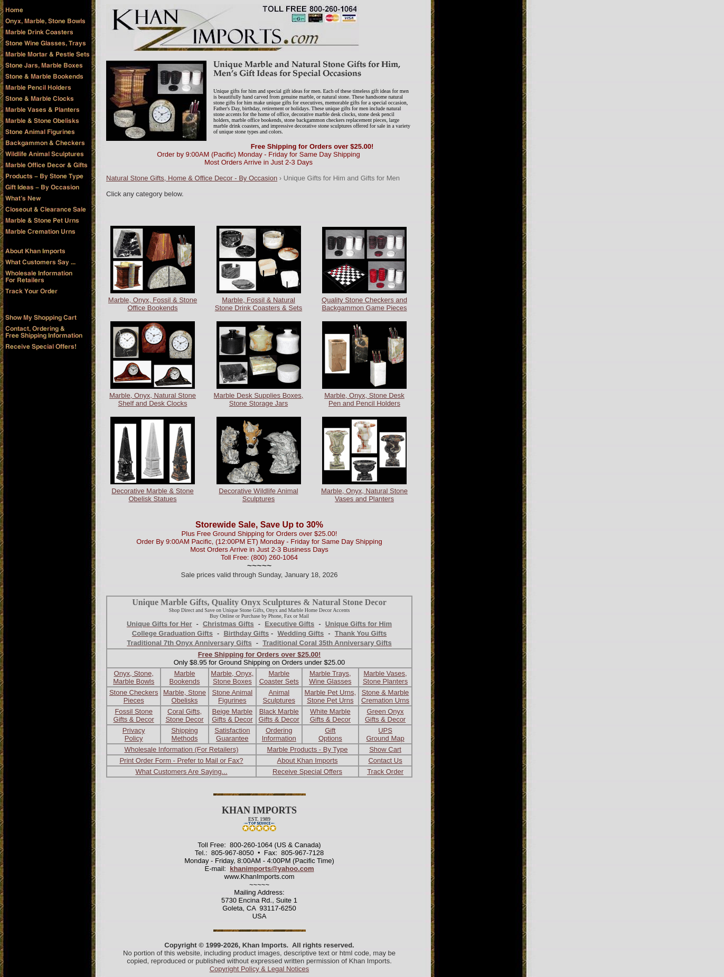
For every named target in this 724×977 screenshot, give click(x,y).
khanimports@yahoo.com (272, 869)
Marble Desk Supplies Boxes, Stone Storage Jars (259, 399)
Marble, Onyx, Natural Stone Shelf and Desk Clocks (152, 399)
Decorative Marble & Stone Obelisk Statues (152, 495)
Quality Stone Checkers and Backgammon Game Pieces (364, 304)
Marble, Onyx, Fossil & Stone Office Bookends (152, 304)
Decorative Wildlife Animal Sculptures (258, 495)
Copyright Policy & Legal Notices (259, 969)
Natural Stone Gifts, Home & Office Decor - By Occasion (191, 178)
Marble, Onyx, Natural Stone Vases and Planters (364, 495)
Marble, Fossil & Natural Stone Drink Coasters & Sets (258, 304)
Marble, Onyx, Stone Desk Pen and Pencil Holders (364, 399)
